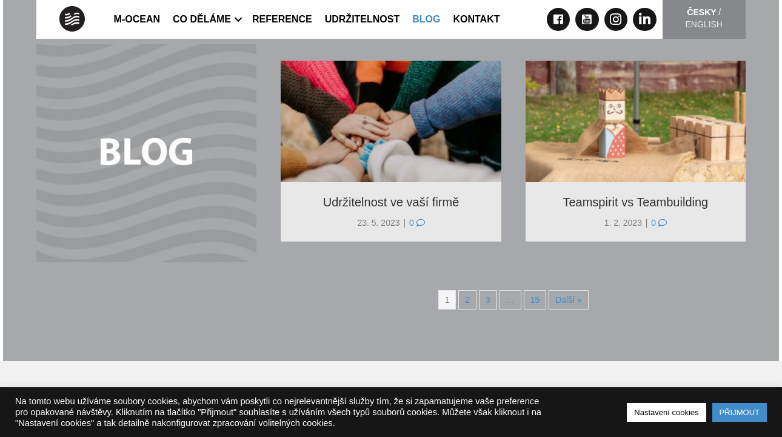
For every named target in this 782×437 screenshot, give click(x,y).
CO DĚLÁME (202, 19)
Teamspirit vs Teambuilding (635, 202)
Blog (426, 19)
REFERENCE (282, 19)
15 (535, 300)
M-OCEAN (137, 19)
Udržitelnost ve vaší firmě (391, 202)
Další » (568, 300)
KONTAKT (476, 19)
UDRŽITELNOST (362, 19)
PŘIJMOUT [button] (740, 412)
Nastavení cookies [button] (666, 412)
